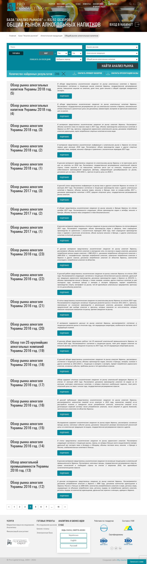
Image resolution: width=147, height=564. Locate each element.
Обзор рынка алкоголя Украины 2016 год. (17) (27, 383)
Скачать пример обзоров (90, 73)
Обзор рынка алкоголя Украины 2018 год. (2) (26, 148)
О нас (78, 4)
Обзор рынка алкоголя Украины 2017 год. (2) (26, 211)
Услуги (52, 4)
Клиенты (87, 4)
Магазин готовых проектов (65, 5)
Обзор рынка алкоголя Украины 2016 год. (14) (27, 444)
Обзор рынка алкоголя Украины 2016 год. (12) (27, 484)
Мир (46, 53)
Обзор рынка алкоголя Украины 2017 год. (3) (26, 189)
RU (134, 4)
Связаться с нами (136, 561)
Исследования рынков (47, 525)
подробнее (64, 96)
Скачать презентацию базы (124, 73)
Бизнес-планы (43, 529)
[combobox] (62, 53)
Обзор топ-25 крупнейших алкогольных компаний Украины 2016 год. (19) (29, 346)
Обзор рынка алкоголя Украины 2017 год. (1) (26, 229)
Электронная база (45, 533)
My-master (122, 560)
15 (58, 507)
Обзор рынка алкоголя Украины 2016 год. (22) (27, 277)
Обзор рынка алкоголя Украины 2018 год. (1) (26, 166)
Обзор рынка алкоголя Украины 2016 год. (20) (27, 326)
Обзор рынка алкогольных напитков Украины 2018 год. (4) (31, 109)
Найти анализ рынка (117, 66)
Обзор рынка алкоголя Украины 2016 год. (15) (27, 426)
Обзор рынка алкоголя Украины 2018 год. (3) (26, 128)
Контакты (112, 4)
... (51, 507)
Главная (12, 36)
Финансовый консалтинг (18, 532)
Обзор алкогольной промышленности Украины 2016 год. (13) (29, 466)
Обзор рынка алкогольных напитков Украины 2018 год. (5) (31, 89)
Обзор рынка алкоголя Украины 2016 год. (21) (27, 304)
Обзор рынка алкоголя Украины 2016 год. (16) (27, 403)
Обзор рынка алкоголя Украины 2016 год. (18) (27, 362)
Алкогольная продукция (51, 36)
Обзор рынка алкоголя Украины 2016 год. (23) (27, 252)
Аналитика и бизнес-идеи (99, 5)
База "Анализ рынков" (28, 36)
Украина (16, 53)
